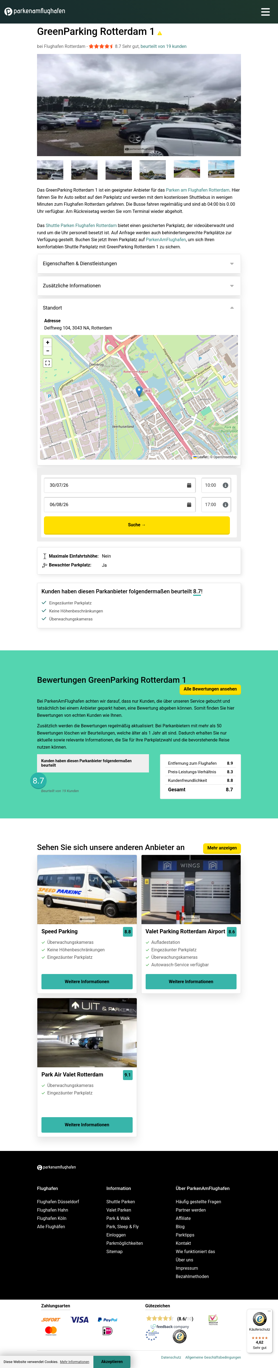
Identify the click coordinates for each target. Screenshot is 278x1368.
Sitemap (114, 1251)
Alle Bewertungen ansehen (210, 689)
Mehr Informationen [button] (74, 1362)
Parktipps (185, 1235)
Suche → (137, 524)
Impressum (187, 1268)
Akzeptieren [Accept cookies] (112, 1361)
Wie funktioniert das (195, 1251)
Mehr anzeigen (222, 848)
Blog (180, 1226)
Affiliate (183, 1218)
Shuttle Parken (120, 1201)
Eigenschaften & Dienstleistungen (80, 263)
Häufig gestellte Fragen (198, 1201)
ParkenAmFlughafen (166, 239)
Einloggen (116, 1235)
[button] (139, 391)
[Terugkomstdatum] (120, 485)
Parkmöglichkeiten (124, 1243)
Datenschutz (171, 1357)
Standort (52, 308)
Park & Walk (118, 1218)
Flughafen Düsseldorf (58, 1201)
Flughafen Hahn (52, 1210)
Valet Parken (118, 1210)
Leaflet (200, 457)
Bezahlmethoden (192, 1276)
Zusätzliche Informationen (72, 285)
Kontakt (183, 1243)
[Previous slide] (42, 100)
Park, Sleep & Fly (122, 1226)
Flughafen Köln (51, 1218)
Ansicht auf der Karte (71, 358)
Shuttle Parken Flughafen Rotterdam (81, 225)
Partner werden (191, 1210)
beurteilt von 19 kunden (164, 46)
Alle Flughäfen (51, 1226)
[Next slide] (235, 100)
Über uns (184, 1260)
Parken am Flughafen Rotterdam (197, 190)
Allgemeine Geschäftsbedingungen (213, 1357)
